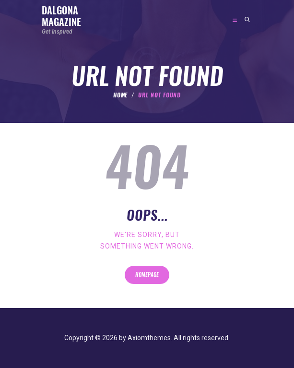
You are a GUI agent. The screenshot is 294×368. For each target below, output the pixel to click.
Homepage (147, 274)
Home (120, 95)
